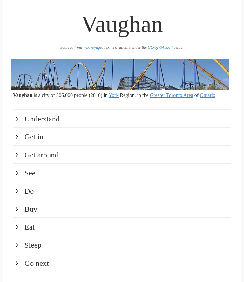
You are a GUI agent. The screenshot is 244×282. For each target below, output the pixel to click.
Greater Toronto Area (171, 95)
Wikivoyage (92, 47)
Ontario (207, 95)
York (114, 95)
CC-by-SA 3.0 (159, 47)
